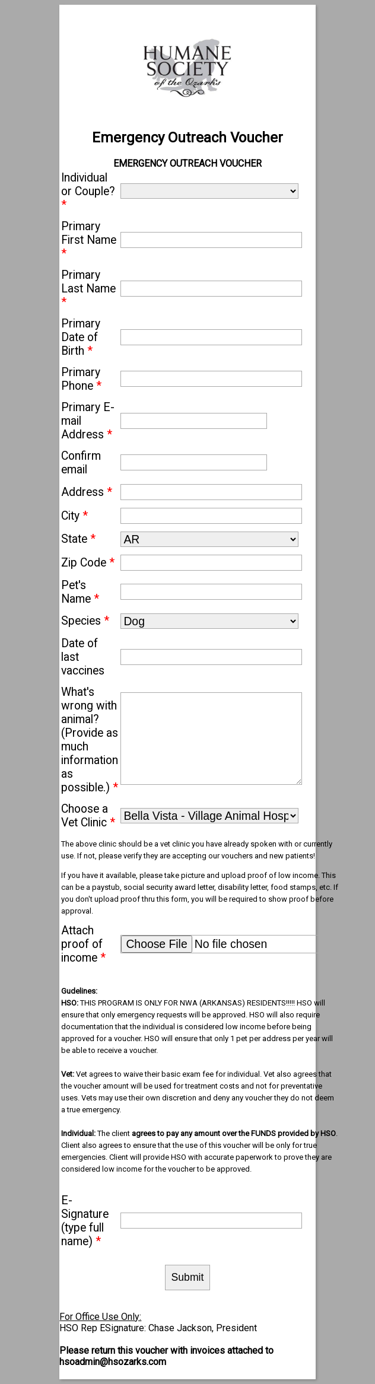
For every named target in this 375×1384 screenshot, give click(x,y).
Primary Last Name (88, 288)
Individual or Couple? (88, 191)
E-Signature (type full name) (85, 1221)
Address (86, 492)
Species (85, 621)
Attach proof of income (83, 944)
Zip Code (88, 562)
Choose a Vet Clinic (88, 815)
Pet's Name (80, 592)
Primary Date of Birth (80, 337)
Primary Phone (81, 379)
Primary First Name (88, 239)
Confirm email (81, 462)
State (78, 539)
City (74, 516)
